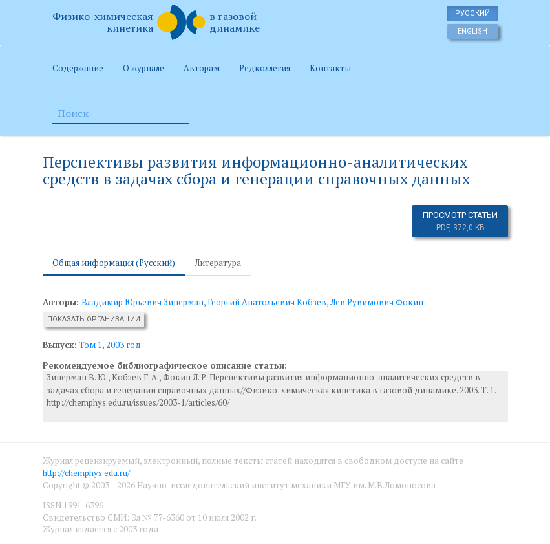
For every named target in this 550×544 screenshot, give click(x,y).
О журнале (143, 68)
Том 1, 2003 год (110, 345)
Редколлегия (264, 68)
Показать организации (93, 319)
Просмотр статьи (460, 221)
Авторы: (62, 302)
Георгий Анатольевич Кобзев (266, 302)
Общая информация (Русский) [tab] (113, 262)
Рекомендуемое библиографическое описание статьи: (165, 365)
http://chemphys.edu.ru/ (86, 473)
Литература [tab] (218, 262)
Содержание (77, 68)
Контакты (330, 68)
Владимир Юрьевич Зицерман (142, 302)
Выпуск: (60, 345)
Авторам (202, 68)
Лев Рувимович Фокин (376, 302)
